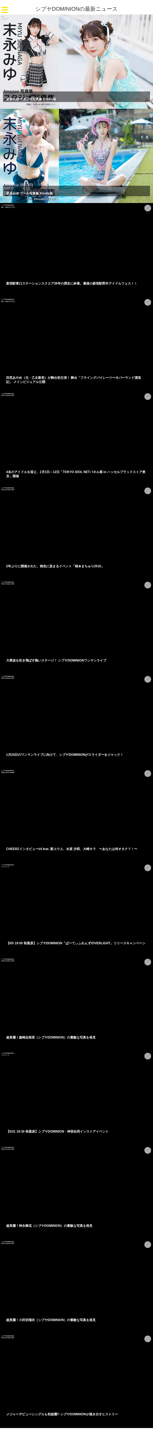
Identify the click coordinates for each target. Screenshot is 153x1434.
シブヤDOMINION (7, 205)
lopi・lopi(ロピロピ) (8, 207)
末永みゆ (4, 18)
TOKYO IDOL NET (7, 395)
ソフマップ (5, 867)
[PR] (2, 16)
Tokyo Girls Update (8, 772)
